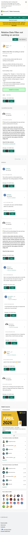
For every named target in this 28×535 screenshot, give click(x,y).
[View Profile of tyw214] (7, 45)
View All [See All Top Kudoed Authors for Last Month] (4, 487)
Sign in (15, 17)
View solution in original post (9, 143)
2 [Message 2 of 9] (6, 394)
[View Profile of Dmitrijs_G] (9, 267)
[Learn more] (6, 432)
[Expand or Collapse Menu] (2, 14)
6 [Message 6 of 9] (8, 312)
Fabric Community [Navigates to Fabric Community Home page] (15, 11)
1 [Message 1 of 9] (6, 98)
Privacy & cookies (4, 522)
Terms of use (3, 524)
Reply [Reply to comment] (11, 150)
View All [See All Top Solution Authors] (4, 460)
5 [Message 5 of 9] (7, 284)
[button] (15, 39)
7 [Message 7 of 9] (9, 340)
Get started (14, 25)
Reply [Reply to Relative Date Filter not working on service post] (11, 101)
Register (10, 17)
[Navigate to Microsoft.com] (4, 11)
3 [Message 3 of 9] (6, 147)
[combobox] (17, 20)
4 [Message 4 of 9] (7, 366)
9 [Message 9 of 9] (7, 210)
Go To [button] (23, 17)
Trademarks (3, 526)
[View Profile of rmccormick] (10, 296)
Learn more (3, 7)
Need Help (8, 94)
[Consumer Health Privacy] (14, 531)
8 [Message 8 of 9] (6, 182)
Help (19, 17)
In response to (11, 197)
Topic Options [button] (22, 39)
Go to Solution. (15, 89)
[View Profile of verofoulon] (8, 168)
